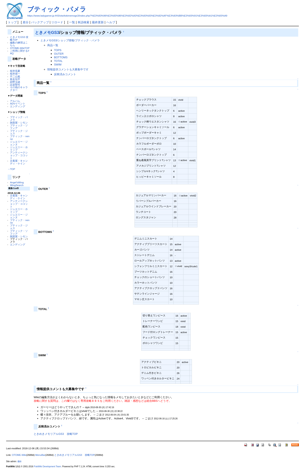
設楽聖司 (15, 84)
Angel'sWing (17, 182)
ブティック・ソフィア (19, 126)
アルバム (15, 101)
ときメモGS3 (47, 32)
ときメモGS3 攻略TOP (19, 38)
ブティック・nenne (19, 137)
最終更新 (98, 22)
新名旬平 (15, 79)
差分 (26, 22)
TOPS (57, 50)
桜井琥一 (15, 73)
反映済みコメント (65, 74)
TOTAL (58, 61)
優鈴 (19, 461)
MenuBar (40, 455)
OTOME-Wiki (19, 455)
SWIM (57, 64)
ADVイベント (17, 103)
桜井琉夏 (15, 71)
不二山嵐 (15, 76)
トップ (12, 22)
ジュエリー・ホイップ (19, 148)
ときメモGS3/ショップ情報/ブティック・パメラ (70, 40)
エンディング (17, 106)
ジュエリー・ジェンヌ (19, 143)
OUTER (59, 53)
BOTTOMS (61, 57)
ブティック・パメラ (56, 9)
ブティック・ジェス (19, 132)
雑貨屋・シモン (19, 122)
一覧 (72, 22)
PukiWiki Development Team (47, 466)
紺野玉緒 (15, 82)
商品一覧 (52, 45)
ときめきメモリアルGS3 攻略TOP (56, 433)
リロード (57, 22)
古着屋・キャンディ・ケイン (19, 162)
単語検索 (83, 22)
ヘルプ (110, 22)
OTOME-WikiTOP (19, 48)
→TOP (11, 169)
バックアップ (40, 22)
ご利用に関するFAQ (19, 52)
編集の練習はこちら (19, 44)
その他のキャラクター (19, 88)
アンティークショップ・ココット (19, 155)
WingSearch (17, 185)
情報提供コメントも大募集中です (68, 69)
